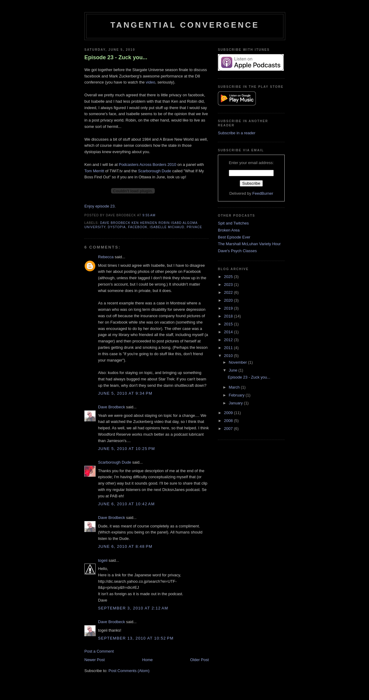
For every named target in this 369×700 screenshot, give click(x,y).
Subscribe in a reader (237, 133)
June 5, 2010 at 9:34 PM (125, 393)
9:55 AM (149, 215)
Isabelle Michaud (167, 227)
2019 (229, 308)
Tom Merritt (94, 171)
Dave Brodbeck (111, 407)
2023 (229, 284)
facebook (137, 227)
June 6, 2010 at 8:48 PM (125, 546)
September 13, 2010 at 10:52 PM (136, 638)
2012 (229, 340)
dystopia (117, 227)
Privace (194, 227)
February (237, 395)
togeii (102, 560)
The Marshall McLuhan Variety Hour (249, 244)
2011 (229, 347)
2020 (229, 300)
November (238, 362)
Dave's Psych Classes (237, 251)
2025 (229, 276)
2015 (229, 324)
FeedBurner (262, 193)
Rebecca (105, 257)
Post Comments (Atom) (129, 670)
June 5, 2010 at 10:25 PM (126, 448)
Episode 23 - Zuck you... (115, 57)
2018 (229, 316)
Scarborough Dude (155, 171)
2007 (229, 428)
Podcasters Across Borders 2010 (147, 164)
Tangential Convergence (184, 24)
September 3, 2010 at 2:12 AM (133, 608)
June (234, 370)
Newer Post (94, 659)
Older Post (199, 659)
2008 (229, 420)
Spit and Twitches (233, 223)
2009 (229, 412)
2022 (229, 292)
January (236, 403)
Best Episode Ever (234, 237)
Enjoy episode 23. (100, 206)
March (235, 387)
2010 (229, 355)
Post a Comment (99, 651)
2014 (229, 332)
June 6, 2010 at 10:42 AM (126, 504)
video (150, 82)
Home (147, 659)
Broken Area (229, 230)
